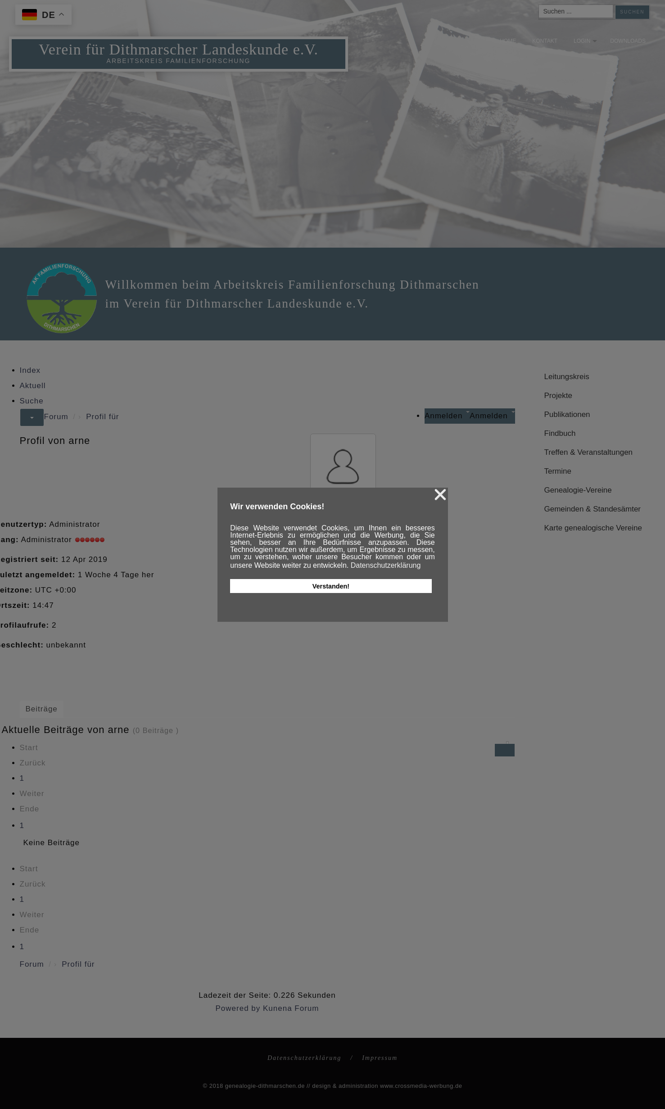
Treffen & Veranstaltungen (588, 452)
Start (29, 747)
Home (502, 41)
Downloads (622, 41)
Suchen (632, 11)
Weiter (32, 793)
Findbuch (560, 433)
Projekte (558, 395)
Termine (557, 471)
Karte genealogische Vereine (593, 528)
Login (575, 41)
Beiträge (42, 709)
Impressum (380, 1058)
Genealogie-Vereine (578, 490)
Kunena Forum (291, 1008)
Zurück (33, 763)
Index (30, 370)
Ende (30, 809)
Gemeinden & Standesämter (592, 509)
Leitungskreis (566, 376)
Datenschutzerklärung (304, 1058)
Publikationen (567, 414)
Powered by (238, 1008)
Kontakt (539, 41)
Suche (32, 401)
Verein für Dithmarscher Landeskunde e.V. (180, 35)
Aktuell (33, 385)
